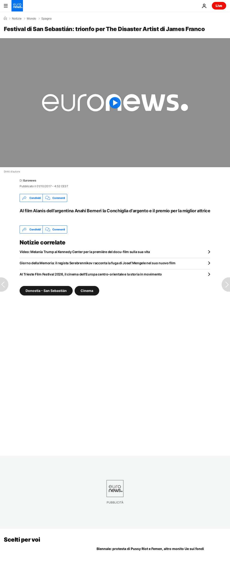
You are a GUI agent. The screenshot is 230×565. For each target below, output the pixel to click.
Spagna (46, 18)
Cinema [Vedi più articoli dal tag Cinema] (87, 291)
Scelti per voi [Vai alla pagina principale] (22, 539)
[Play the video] (115, 102)
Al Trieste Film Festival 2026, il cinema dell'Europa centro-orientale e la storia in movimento (91, 274)
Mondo (31, 18)
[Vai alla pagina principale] (17, 5)
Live (219, 6)
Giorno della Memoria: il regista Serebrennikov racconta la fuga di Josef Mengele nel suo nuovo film (97, 263)
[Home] (5, 18)
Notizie (17, 18)
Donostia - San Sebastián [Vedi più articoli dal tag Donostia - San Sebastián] (46, 291)
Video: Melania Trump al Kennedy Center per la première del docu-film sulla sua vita (85, 252)
